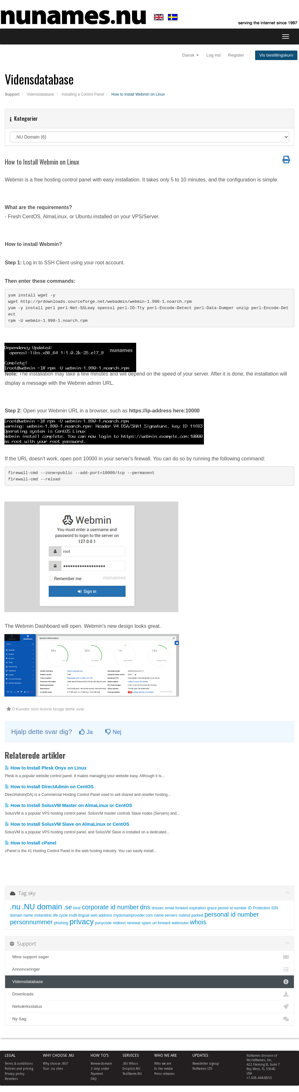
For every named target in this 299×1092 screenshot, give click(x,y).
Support (12, 94)
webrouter (180, 923)
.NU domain (42, 906)
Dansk (190, 55)
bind (76, 908)
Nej (113, 732)
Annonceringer (149, 969)
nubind (184, 915)
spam (146, 923)
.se (67, 907)
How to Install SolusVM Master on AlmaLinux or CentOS (68, 805)
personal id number (232, 914)
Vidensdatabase (40, 94)
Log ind (213, 55)
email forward (176, 908)
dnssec (158, 908)
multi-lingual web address (90, 915)
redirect (119, 923)
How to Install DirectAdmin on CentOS (49, 786)
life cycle (60, 915)
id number (238, 908)
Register (236, 55)
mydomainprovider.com (133, 915)
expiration (197, 908)
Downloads (149, 994)
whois (198, 922)
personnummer (31, 922)
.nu (15, 906)
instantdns (43, 915)
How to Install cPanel (30, 842)
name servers (165, 915)
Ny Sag (149, 1019)
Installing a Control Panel (83, 94)
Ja (86, 732)
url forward (161, 923)
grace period (217, 908)
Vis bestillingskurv (276, 55)
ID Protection (259, 908)
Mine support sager (149, 957)
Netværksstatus (149, 1006)
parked (197, 915)
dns (145, 907)
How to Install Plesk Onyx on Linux (46, 767)
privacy (82, 921)
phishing (61, 923)
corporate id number (110, 907)
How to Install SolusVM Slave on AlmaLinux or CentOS (67, 824)
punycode (103, 923)
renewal (133, 923)
